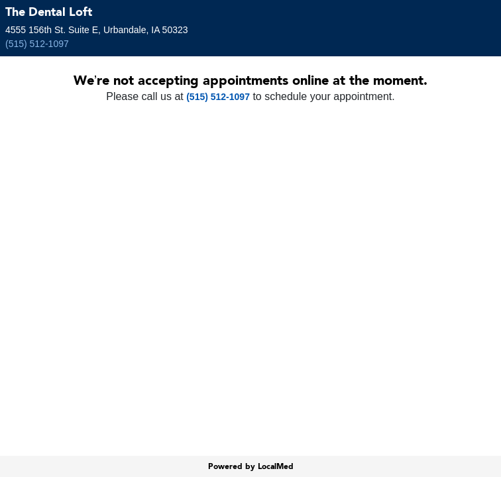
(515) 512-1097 (37, 43)
